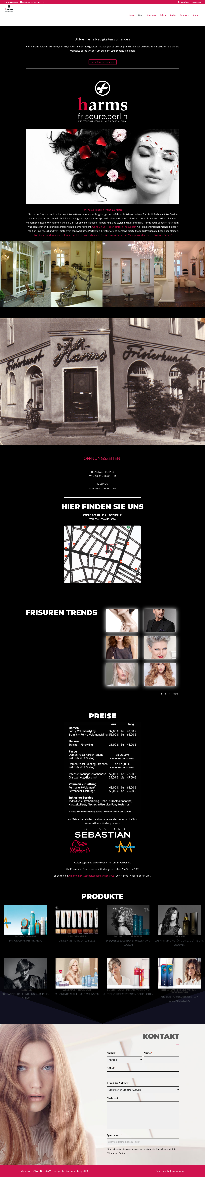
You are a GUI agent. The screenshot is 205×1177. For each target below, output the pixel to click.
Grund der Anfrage (118, 1083)
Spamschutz (114, 1135)
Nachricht (113, 1098)
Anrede (111, 1053)
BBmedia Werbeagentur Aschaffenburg (60, 1171)
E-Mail (111, 1068)
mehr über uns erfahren (102, 62)
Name (148, 1053)
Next (175, 693)
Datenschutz (183, 2)
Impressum (196, 2)
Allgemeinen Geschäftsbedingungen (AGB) (91, 875)
